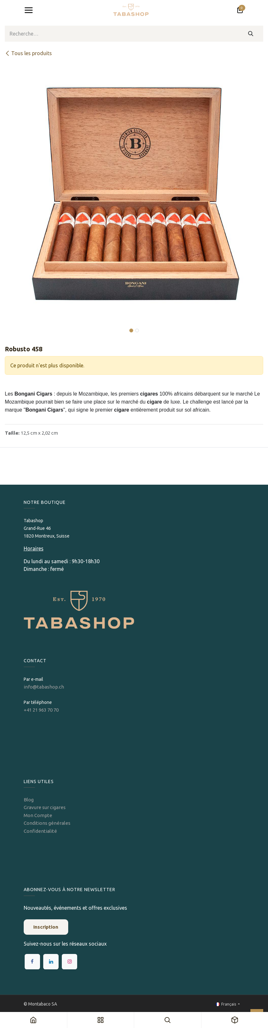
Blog (29, 799)
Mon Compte (38, 815)
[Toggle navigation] (28, 10)
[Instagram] (69, 961)
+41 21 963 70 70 (41, 710)
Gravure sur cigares (45, 807)
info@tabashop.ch (44, 687)
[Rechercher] (251, 34)
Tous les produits (28, 53)
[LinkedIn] (51, 961)
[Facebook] (32, 961)
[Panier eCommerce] (240, 10)
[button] (18, 326)
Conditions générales (47, 823)
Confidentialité (40, 831)
